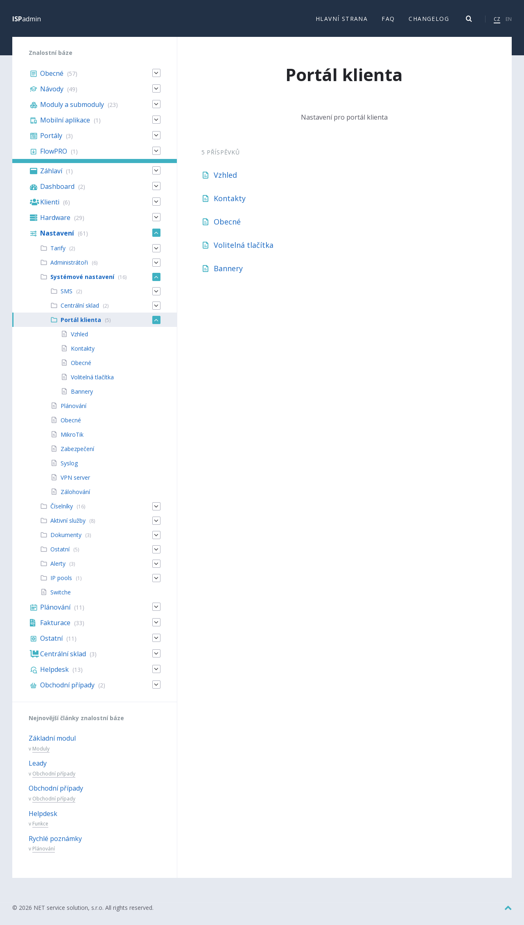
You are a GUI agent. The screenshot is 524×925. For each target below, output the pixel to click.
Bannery (228, 269)
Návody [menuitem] (51, 89)
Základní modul (52, 738)
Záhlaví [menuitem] (51, 171)
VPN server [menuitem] (75, 478)
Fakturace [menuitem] (55, 623)
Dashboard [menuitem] (57, 186)
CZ (497, 19)
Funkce (40, 824)
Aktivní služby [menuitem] (68, 521)
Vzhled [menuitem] (79, 334)
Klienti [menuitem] (49, 202)
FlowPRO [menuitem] (53, 151)
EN (509, 19)
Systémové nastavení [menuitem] (82, 277)
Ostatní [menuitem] (60, 549)
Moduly (41, 749)
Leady (38, 763)
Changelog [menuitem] (429, 19)
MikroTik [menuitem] (72, 435)
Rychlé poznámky (55, 838)
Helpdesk (43, 813)
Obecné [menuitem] (51, 73)
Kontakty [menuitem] (83, 349)
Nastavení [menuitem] (57, 233)
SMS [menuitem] (66, 291)
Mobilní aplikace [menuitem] (65, 120)
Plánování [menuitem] (73, 406)
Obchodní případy (53, 774)
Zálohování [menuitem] (75, 492)
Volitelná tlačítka (243, 245)
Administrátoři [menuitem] (69, 263)
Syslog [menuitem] (69, 463)
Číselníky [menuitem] (61, 506)
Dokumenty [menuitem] (65, 535)
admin (26, 18)
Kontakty (230, 199)
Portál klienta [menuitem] (81, 320)
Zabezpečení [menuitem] (77, 449)
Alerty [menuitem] (58, 564)
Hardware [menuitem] (55, 217)
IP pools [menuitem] (61, 578)
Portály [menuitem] (51, 136)
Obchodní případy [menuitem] (67, 685)
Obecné (227, 222)
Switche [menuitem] (60, 592)
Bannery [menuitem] (82, 392)
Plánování (43, 849)
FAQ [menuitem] (388, 19)
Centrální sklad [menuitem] (80, 306)
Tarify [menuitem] (58, 248)
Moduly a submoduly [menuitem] (72, 104)
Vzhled (225, 175)
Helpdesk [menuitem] (54, 669)
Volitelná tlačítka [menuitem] (92, 377)
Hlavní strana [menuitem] (342, 19)
